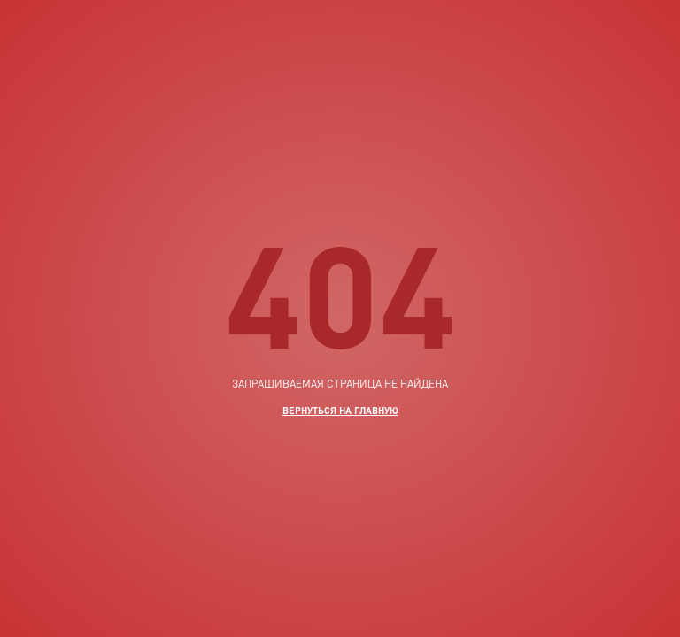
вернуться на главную (340, 410)
